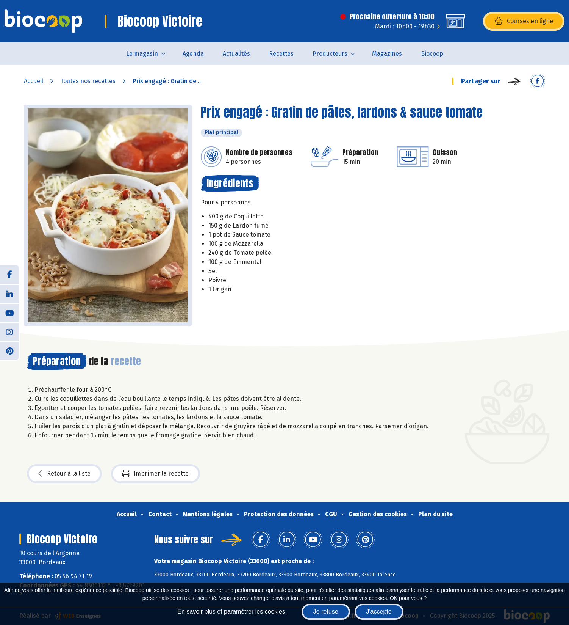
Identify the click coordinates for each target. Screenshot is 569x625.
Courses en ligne (523, 21)
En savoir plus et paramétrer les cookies (231, 611)
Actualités (236, 53)
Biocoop (432, 53)
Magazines (387, 53)
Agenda (193, 53)
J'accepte (379, 611)
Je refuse (325, 611)
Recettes (281, 53)
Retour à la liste (64, 473)
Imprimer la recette (155, 473)
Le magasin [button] (142, 53)
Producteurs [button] (330, 53)
